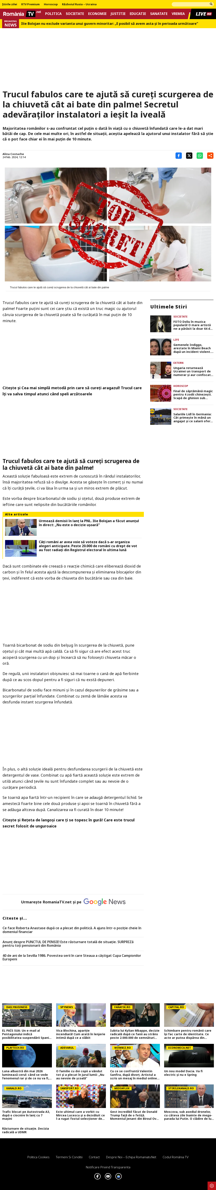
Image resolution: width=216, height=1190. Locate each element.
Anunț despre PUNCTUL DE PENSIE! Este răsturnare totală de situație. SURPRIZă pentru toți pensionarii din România (68, 944)
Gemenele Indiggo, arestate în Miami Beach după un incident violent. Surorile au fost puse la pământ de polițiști (192, 348)
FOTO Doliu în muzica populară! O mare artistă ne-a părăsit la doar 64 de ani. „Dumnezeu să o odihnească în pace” (192, 325)
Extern (178, 363)
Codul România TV (176, 1157)
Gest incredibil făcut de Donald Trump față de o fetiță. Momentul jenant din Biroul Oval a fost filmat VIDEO (134, 1115)
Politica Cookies (38, 1157)
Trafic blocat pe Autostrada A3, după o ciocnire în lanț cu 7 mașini (26, 1115)
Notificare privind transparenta (108, 1167)
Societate (75, 14)
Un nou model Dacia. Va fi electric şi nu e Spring (183, 1073)
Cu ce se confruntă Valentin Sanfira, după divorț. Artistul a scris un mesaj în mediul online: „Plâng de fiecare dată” (134, 1075)
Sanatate (158, 14)
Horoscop (51, 4)
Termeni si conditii (69, 1157)
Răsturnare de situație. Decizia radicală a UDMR (25, 1130)
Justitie (118, 14)
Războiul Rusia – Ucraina (79, 4)
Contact (94, 1157)
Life (176, 340)
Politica (53, 14)
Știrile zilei (9, 4)
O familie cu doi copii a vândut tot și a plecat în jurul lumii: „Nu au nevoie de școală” (80, 1075)
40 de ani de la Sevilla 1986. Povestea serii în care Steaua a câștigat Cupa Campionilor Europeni (72, 957)
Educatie (138, 14)
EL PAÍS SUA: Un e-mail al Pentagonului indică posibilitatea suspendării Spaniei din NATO (27, 1034)
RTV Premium (30, 4)
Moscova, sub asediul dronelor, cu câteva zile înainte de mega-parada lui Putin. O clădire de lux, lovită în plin (189, 1115)
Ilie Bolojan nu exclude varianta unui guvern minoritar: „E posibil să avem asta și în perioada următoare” (109, 24)
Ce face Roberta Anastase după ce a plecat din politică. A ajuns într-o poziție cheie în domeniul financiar (72, 930)
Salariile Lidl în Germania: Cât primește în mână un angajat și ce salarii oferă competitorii (192, 418)
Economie (97, 14)
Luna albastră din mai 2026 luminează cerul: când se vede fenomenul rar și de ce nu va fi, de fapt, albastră (25, 1075)
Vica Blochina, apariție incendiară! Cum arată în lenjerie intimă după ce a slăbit (80, 1034)
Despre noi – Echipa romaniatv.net (131, 1157)
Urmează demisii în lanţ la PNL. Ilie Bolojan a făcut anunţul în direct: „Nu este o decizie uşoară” (89, 523)
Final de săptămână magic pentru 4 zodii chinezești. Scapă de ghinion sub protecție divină (193, 394)
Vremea (178, 14)
